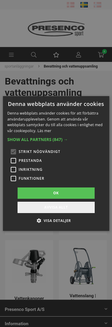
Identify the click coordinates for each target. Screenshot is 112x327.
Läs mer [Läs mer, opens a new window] (44, 130)
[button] (56, 139)
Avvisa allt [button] (56, 207)
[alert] (56, 163)
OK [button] (56, 192)
